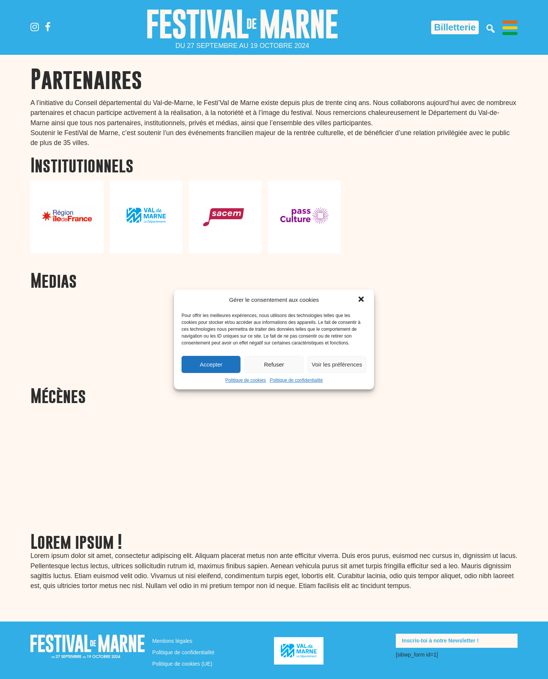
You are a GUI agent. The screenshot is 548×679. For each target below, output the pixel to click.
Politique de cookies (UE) (182, 664)
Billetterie (455, 27)
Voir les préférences (337, 364)
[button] (361, 299)
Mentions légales (172, 641)
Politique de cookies (245, 380)
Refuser (274, 364)
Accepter (211, 364)
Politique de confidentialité (296, 380)
